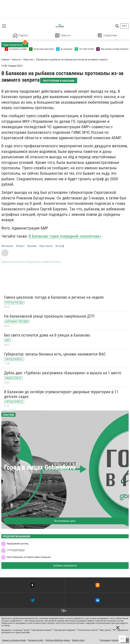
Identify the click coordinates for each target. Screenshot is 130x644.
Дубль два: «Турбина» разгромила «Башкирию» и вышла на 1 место (62, 373)
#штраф (59, 246)
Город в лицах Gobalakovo (39, 467)
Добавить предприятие (65, 565)
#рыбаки (32, 246)
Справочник (107, 35)
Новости (62, 35)
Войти (124, 26)
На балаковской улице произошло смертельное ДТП (49, 316)
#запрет (20, 246)
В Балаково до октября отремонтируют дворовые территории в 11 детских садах (61, 394)
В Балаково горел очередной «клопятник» (65, 236)
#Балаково (7, 246)
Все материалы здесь (65, 521)
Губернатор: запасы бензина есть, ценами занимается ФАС (55, 354)
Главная (20, 35)
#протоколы (46, 246)
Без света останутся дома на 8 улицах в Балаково (47, 335)
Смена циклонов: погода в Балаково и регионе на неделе (54, 297)
